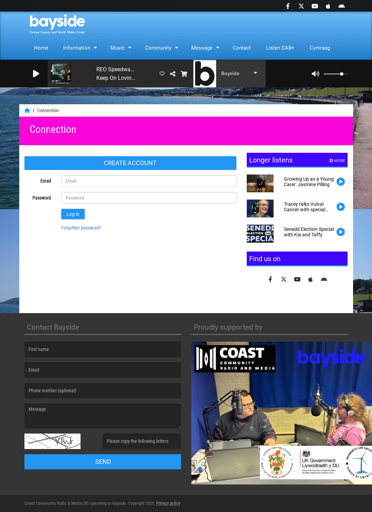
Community (158, 48)
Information (76, 48)
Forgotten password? (81, 228)
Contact (242, 48)
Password (41, 198)
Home (41, 48)
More (337, 161)
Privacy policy (168, 503)
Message (201, 48)
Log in (72, 214)
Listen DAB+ (280, 48)
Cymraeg (320, 48)
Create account (130, 163)
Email (45, 181)
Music (117, 48)
